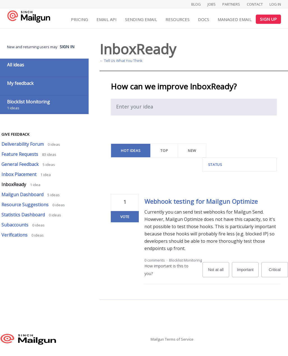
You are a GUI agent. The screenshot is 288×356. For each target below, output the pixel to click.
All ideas (15, 65)
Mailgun (157, 339)
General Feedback (20, 164)
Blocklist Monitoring (185, 260)
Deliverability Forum (23, 144)
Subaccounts (15, 225)
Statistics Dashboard (23, 215)
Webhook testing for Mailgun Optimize (201, 201)
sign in (67, 46)
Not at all (218, 272)
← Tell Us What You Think (121, 60)
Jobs (212, 4)
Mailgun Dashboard (23, 194)
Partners (231, 4)
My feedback (20, 83)
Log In (275, 4)
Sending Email (141, 19)
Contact (255, 4)
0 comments (154, 260)
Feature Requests (20, 154)
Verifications (15, 235)
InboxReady (14, 184)
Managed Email (235, 19)
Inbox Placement (19, 174)
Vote (124, 216)
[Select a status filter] (240, 164)
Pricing (79, 19)
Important (248, 272)
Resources (177, 19)
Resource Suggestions (25, 205)
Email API (106, 19)
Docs (203, 19)
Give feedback (15, 134)
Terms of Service (179, 339)
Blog (196, 4)
